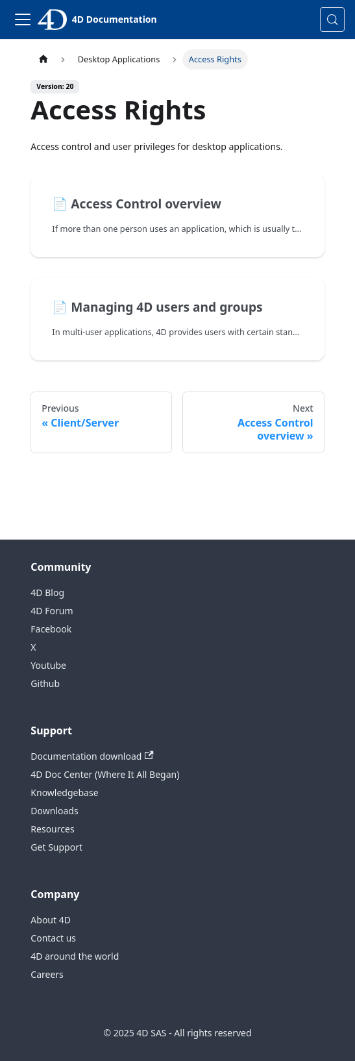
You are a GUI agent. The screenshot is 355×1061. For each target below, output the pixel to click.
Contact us (53, 938)
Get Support (56, 847)
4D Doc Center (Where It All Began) (105, 774)
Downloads (54, 811)
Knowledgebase (64, 792)
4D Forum (52, 611)
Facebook (51, 629)
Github (45, 683)
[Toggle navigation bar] (22, 19)
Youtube (48, 665)
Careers (47, 974)
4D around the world (75, 956)
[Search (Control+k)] (332, 19)
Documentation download (92, 756)
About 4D (51, 920)
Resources (52, 829)
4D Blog (47, 592)
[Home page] (43, 59)
